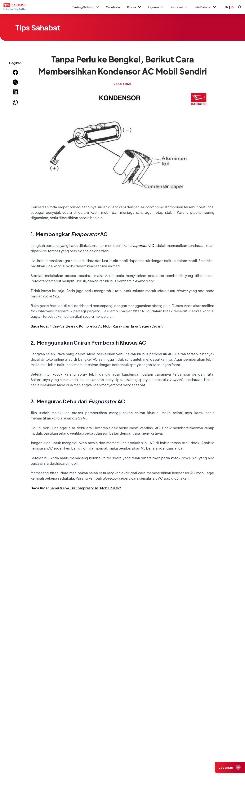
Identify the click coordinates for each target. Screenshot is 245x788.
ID (232, 7)
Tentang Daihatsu (86, 7)
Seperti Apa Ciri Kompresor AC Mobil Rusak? (85, 488)
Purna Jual (179, 7)
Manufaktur (113, 7)
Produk (134, 7)
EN (226, 7)
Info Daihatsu (206, 7)
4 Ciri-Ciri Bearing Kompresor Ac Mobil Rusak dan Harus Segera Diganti (106, 326)
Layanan (156, 7)
